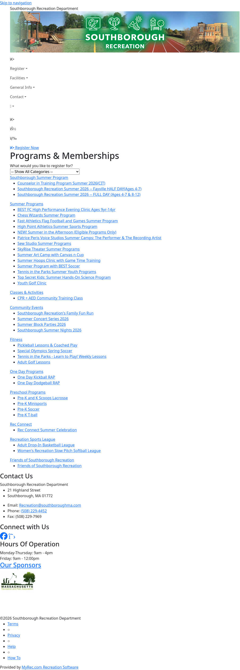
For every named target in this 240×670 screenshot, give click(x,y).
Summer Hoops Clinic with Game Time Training (59, 260)
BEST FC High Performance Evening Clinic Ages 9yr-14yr (67, 209)
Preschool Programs (28, 392)
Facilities (17, 78)
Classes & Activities (26, 292)
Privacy (14, 635)
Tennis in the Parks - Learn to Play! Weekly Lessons (62, 356)
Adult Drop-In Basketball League (46, 445)
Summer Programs (26, 203)
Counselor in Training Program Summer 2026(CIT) (61, 183)
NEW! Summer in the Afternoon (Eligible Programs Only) (67, 232)
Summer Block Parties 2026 (42, 324)
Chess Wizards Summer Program (46, 215)
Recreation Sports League (32, 439)
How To (14, 657)
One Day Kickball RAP (36, 377)
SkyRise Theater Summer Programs (49, 249)
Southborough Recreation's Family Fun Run (56, 313)
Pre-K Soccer (29, 409)
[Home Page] (22, 59)
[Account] (22, 106)
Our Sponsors (20, 565)
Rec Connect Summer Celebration (47, 429)
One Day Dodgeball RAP (39, 382)
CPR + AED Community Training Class (50, 298)
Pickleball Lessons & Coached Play (48, 345)
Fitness (16, 339)
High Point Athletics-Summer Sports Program (57, 226)
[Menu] (13, 138)
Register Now (27, 147)
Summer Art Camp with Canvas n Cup (51, 254)
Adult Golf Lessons (34, 362)
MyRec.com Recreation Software (50, 667)
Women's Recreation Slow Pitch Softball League (59, 450)
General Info (21, 87)
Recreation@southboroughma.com (50, 505)
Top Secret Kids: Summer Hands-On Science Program (64, 277)
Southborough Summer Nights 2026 (50, 330)
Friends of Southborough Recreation (42, 460)
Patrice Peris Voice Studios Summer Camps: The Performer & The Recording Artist (89, 237)
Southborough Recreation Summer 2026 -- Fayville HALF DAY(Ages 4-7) (80, 188)
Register (17, 68)
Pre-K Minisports (32, 403)
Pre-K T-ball (28, 414)
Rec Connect (21, 424)
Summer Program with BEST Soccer (49, 266)
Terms (13, 623)
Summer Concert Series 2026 (43, 318)
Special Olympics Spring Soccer (45, 350)
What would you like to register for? (41, 165)
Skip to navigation (15, 2)
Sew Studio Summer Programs (44, 243)
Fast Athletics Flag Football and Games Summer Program (68, 220)
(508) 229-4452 (34, 510)
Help (12, 646)
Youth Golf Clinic (32, 283)
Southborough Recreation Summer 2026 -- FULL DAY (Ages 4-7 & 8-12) (79, 194)
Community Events (26, 307)
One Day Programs (26, 371)
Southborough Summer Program (39, 177)
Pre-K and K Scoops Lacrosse (43, 397)
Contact (17, 96)
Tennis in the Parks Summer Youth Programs (57, 271)
